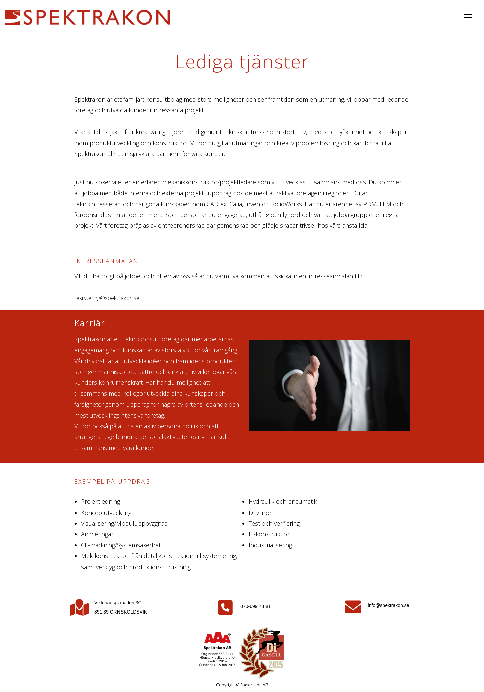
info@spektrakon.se (388, 605)
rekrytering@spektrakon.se (110, 298)
